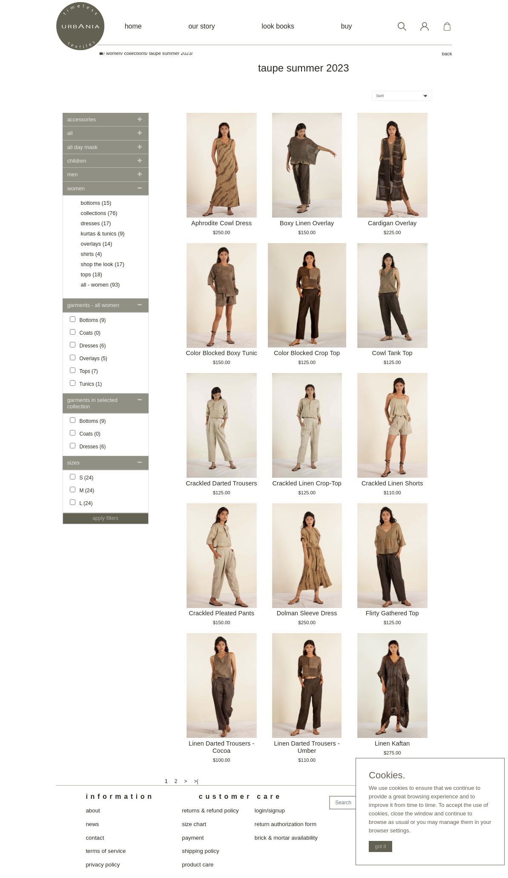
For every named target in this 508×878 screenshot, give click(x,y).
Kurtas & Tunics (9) (103, 233)
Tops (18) (92, 274)
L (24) (81, 502)
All (70, 133)
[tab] (106, 119)
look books (278, 26)
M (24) (82, 490)
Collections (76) (99, 213)
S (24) (82, 477)
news (92, 824)
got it (380, 846)
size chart (194, 824)
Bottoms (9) (88, 319)
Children (76, 161)
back (447, 53)
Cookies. (387, 775)
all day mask (82, 147)
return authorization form (285, 824)
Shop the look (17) (102, 264)
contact (95, 838)
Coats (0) (85, 332)
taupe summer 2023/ (171, 53)
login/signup (270, 810)
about (93, 810)
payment (193, 838)
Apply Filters (105, 518)
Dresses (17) (96, 223)
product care (197, 864)
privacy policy (103, 864)
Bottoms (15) (96, 203)
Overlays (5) (88, 358)
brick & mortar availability (286, 838)
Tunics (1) (86, 383)
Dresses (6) (88, 345)
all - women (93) (100, 284)
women (76, 188)
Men (72, 174)
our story (201, 26)
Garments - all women (93, 305)
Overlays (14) (96, 244)
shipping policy (200, 851)
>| (196, 781)
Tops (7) (84, 370)
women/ (114, 53)
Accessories (81, 119)
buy (346, 26)
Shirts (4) (91, 254)
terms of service (106, 851)
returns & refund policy (210, 810)
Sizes (73, 462)
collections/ (136, 53)
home (133, 26)
